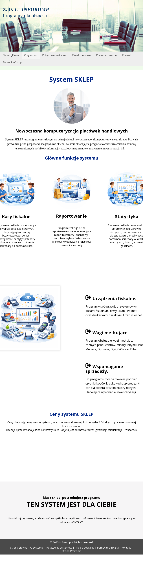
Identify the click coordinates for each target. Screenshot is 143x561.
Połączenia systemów (59, 547)
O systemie (36, 547)
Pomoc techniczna (108, 547)
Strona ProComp (71, 551)
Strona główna (18, 547)
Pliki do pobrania (84, 547)
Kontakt (126, 547)
